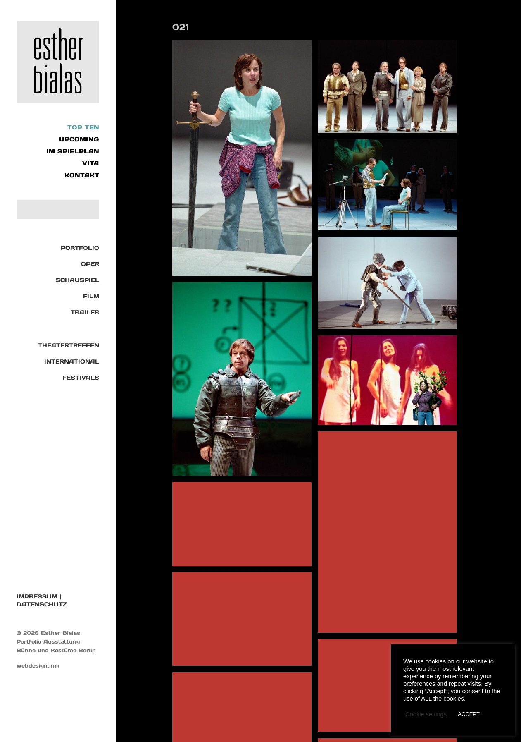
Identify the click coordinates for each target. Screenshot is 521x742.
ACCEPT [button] (469, 714)
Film (91, 296)
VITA (90, 163)
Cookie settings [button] (426, 714)
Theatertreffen (68, 345)
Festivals (80, 377)
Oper (90, 264)
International (71, 361)
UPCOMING (79, 139)
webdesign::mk (38, 665)
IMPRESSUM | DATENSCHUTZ (42, 600)
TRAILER (85, 312)
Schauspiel (77, 280)
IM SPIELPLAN (72, 151)
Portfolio (80, 247)
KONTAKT (81, 175)
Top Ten (83, 127)
